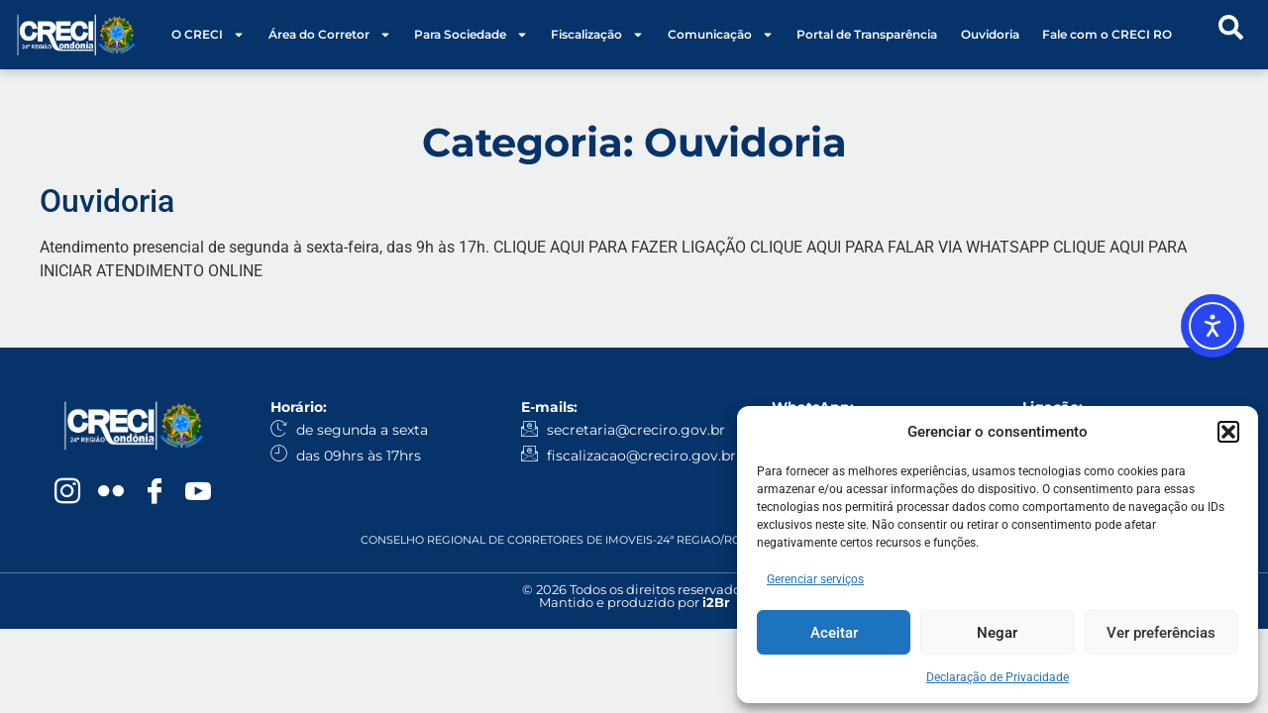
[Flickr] (111, 493)
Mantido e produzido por (634, 602)
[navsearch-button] (1230, 34)
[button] (1228, 432)
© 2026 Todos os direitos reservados (634, 589)
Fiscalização (597, 35)
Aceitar (834, 633)
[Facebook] (154, 493)
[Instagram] (67, 493)
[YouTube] (198, 493)
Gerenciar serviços (815, 579)
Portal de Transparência (866, 34)
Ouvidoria (990, 34)
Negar (997, 633)
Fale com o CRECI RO (1107, 34)
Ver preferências (1161, 633)
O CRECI (208, 35)
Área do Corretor (329, 35)
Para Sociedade (471, 35)
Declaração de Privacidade (997, 677)
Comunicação (721, 35)
